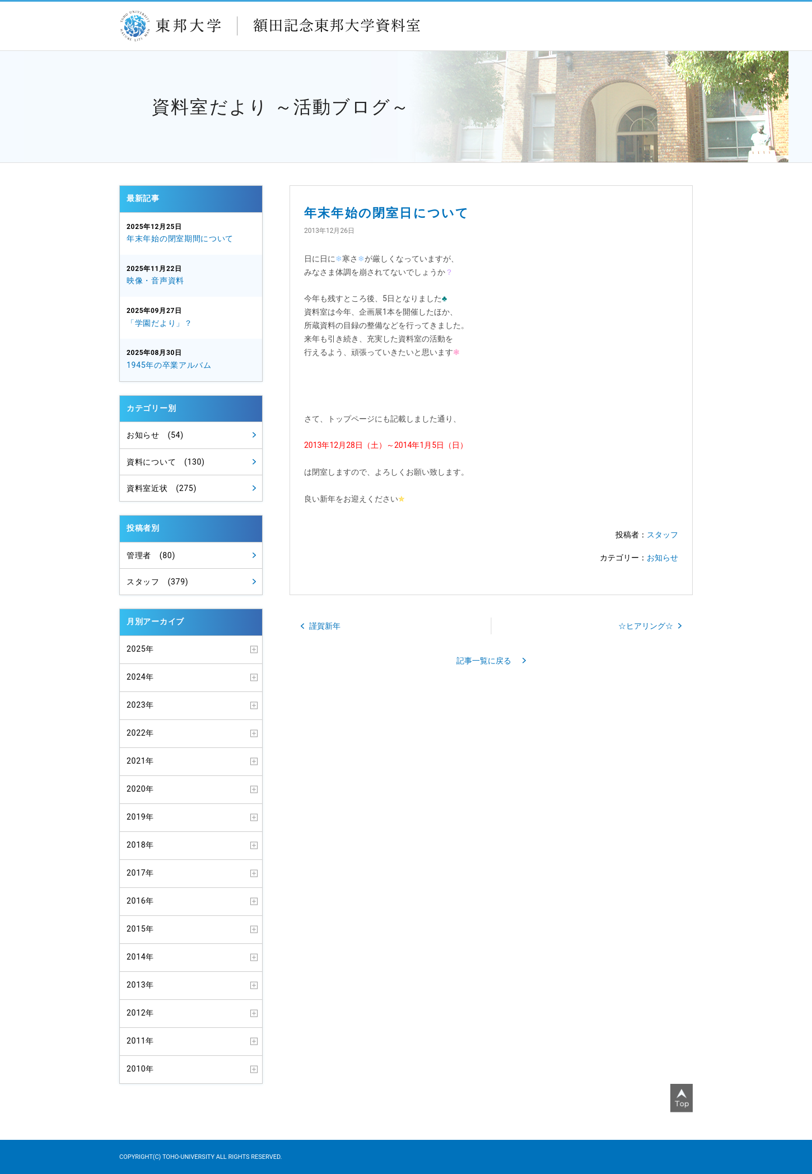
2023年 (140, 704)
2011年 (140, 1040)
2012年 (140, 1012)
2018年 (140, 844)
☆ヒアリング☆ (645, 625)
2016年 (140, 900)
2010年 (140, 1068)
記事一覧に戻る (483, 660)
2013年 (140, 984)
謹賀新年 (324, 625)
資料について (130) (166, 461)
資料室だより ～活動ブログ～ (281, 107)
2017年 (140, 872)
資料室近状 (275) (162, 488)
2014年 (140, 956)
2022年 (140, 732)
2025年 (140, 648)
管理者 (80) (151, 555)
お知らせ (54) (155, 435)
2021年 (140, 760)
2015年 (140, 928)
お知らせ (662, 557)
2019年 (140, 816)
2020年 (140, 788)
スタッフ (662, 534)
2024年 (140, 676)
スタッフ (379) (157, 581)
